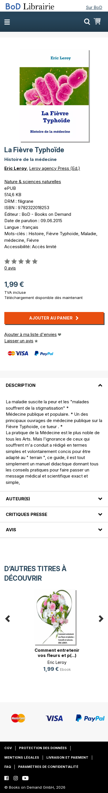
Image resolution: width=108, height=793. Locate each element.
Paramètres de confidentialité (48, 767)
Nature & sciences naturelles (32, 181)
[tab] (54, 382)
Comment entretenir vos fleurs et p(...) (57, 652)
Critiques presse (26, 514)
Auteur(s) (18, 499)
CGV (8, 748)
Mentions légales (21, 757)
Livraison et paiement (67, 757)
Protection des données (43, 748)
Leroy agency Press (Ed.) (54, 168)
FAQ (7, 767)
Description (20, 385)
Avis (11, 529)
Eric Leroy (15, 168)
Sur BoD (94, 7)
